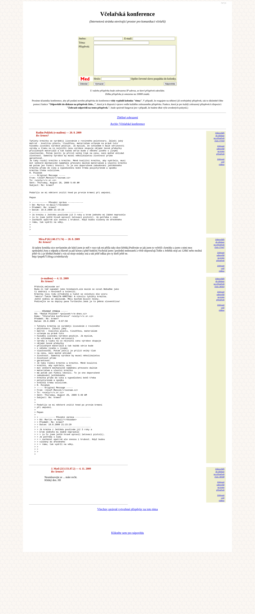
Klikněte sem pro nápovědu (127, 592)
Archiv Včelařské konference (127, 130)
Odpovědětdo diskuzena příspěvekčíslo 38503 (219, 307)
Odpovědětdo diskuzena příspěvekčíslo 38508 (219, 532)
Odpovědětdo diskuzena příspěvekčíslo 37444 (219, 143)
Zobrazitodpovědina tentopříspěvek (220, 156)
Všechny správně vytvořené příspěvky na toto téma (127, 568)
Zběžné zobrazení (127, 123)
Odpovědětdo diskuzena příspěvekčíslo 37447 (219, 267)
